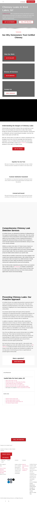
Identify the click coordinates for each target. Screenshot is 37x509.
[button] (3, 2)
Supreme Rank (12, 505)
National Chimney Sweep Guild (12, 402)
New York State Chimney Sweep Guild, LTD (14, 405)
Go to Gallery (11, 59)
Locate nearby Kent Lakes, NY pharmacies (14, 387)
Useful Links (6, 397)
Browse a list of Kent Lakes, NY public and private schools (17, 390)
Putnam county (20, 391)
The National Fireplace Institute (12, 407)
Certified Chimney (6, 14)
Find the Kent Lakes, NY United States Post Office (15, 386)
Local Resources (7, 376)
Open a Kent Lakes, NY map (11, 384)
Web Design (2, 505)
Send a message (11, 96)
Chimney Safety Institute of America (13, 404)
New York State (27, 391)
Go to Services (11, 77)
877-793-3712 (23, 146)
